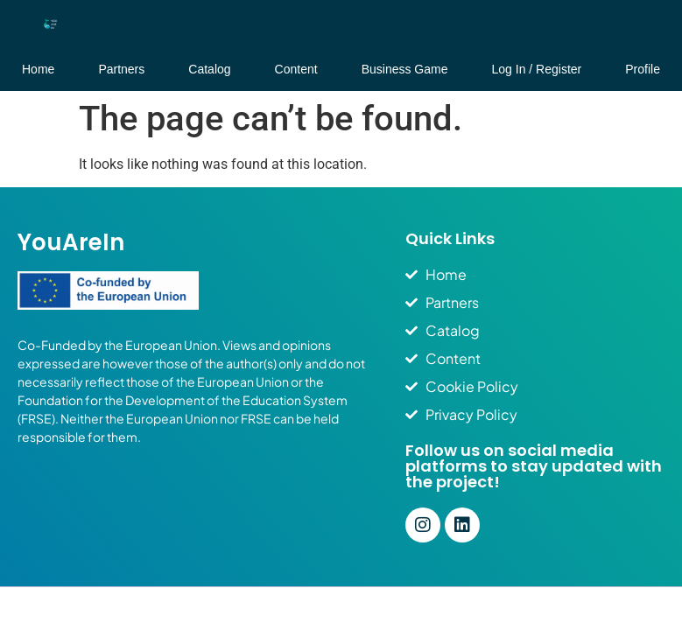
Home (38, 69)
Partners (121, 69)
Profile (642, 69)
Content (296, 69)
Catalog (209, 69)
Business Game (405, 69)
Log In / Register (537, 69)
